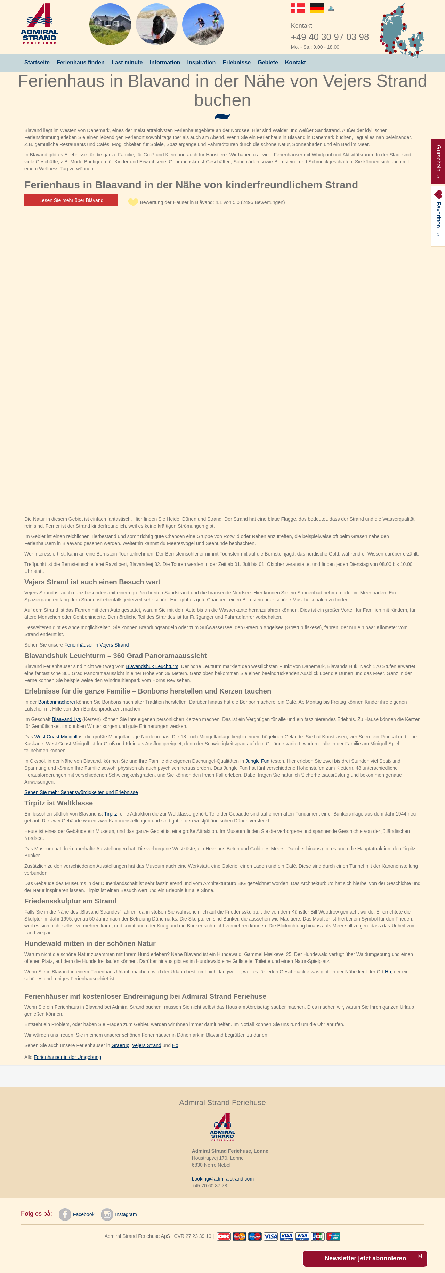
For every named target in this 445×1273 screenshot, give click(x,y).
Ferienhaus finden (81, 62)
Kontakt (295, 62)
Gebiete (268, 62)
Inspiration (201, 62)
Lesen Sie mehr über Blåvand (71, 200)
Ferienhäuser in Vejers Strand (96, 645)
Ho (388, 971)
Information (165, 62)
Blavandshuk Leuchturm (152, 666)
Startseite (37, 62)
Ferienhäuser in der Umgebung (67, 1057)
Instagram (119, 1214)
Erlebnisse (236, 62)
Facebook (76, 1214)
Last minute (127, 62)
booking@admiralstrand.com (223, 1179)
